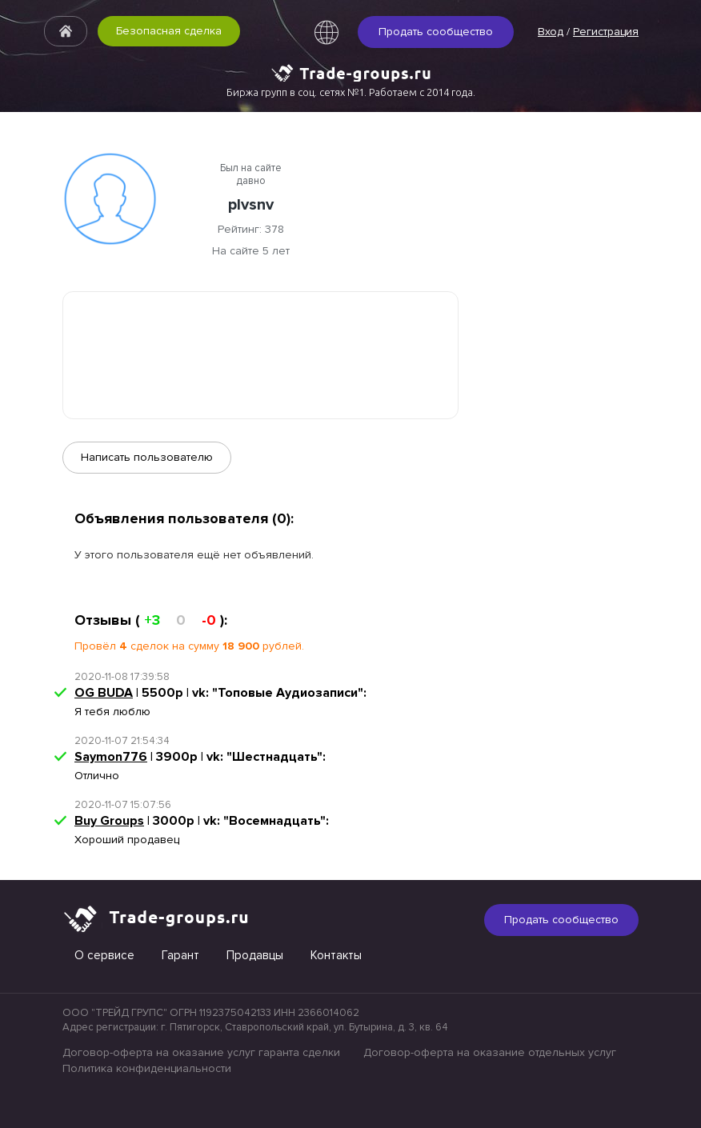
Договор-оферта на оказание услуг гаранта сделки (201, 1052)
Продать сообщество (436, 31)
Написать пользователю (147, 457)
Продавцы (254, 955)
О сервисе (104, 955)
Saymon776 (110, 757)
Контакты (336, 955)
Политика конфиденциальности (146, 1068)
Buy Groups (109, 821)
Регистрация (606, 31)
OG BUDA (103, 693)
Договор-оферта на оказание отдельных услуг (489, 1052)
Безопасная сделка (169, 31)
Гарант (180, 955)
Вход (550, 31)
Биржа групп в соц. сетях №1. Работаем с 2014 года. (350, 92)
